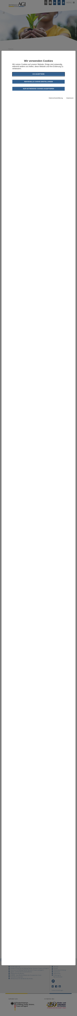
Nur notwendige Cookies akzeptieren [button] (38, 88)
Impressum (69, 98)
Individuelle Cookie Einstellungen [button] (38, 81)
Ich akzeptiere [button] (38, 74)
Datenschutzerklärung (56, 98)
